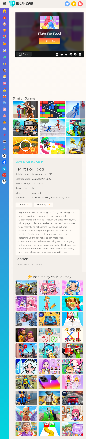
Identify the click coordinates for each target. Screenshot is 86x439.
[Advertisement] (49, 77)
